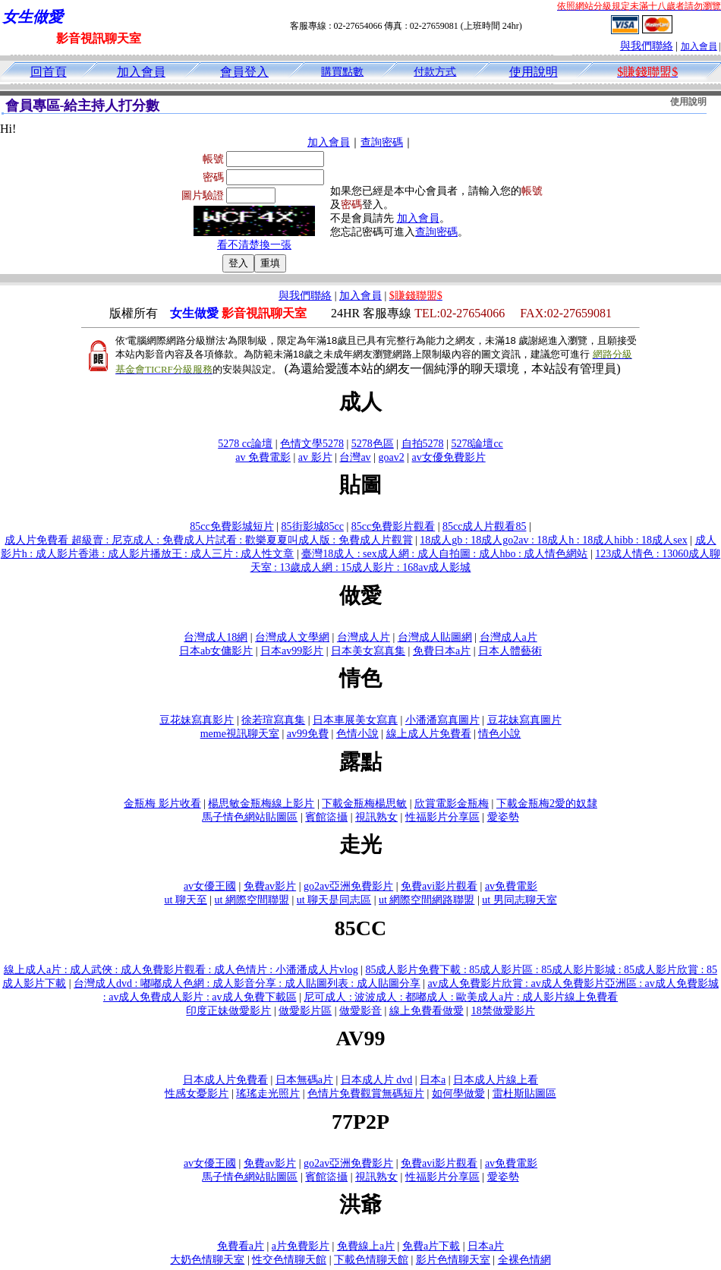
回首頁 (48, 71)
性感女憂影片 (196, 1093)
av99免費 (308, 733)
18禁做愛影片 (503, 1010)
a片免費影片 (300, 1246)
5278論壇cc (476, 443)
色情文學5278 (312, 443)
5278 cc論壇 (245, 443)
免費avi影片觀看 (439, 886)
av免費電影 (511, 886)
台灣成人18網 (215, 637)
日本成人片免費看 (225, 1080)
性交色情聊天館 (289, 1259)
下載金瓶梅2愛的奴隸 (546, 803)
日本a (433, 1080)
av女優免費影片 (448, 457)
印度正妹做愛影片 (228, 1010)
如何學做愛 (458, 1093)
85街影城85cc (313, 526)
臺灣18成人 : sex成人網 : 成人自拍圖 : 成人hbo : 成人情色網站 (444, 553)
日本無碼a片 (304, 1080)
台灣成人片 (363, 637)
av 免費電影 (263, 457)
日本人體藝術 (510, 651)
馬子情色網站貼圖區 (250, 817)
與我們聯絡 (646, 46)
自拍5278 (422, 443)
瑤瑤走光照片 (268, 1093)
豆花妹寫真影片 (196, 720)
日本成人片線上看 (495, 1080)
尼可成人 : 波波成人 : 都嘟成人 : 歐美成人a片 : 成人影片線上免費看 (461, 997)
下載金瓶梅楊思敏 (364, 803)
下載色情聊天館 (371, 1259)
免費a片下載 (431, 1246)
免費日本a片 (442, 651)
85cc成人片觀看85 (484, 526)
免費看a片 (240, 1246)
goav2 (391, 457)
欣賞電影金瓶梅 (451, 803)
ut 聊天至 (185, 900)
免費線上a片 (366, 1246)
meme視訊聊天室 (239, 733)
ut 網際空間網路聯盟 (426, 900)
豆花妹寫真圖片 (524, 720)
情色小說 (499, 733)
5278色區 (372, 443)
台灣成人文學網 (292, 637)
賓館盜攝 (326, 817)
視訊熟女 (376, 817)
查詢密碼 (381, 142)
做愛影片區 (305, 1010)
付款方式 (435, 71)
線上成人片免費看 (428, 733)
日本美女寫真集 (368, 651)
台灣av (354, 457)
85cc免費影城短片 (231, 526)
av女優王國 (210, 886)
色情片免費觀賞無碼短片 (365, 1093)
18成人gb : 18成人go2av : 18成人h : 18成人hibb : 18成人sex (553, 540)
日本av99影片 (291, 651)
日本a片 (486, 1246)
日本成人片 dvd (377, 1080)
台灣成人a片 (508, 637)
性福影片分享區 (442, 817)
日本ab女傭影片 (216, 651)
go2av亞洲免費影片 (348, 886)
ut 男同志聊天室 (519, 900)
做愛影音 (360, 1010)
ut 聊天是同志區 (334, 900)
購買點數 (342, 71)
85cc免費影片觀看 (393, 526)
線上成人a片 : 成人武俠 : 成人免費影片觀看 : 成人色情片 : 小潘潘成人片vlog (181, 969)
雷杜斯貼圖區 (524, 1093)
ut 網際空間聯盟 (252, 900)
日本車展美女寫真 (355, 720)
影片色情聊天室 (453, 1259)
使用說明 (533, 71)
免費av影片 (270, 886)
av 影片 (315, 457)
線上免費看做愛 (426, 1010)
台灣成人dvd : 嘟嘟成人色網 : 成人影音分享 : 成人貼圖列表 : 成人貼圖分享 (247, 983)
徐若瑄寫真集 (273, 720)
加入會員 (699, 46)
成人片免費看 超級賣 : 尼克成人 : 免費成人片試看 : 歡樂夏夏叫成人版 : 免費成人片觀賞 (208, 540)
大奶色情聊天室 (207, 1259)
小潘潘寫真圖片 (442, 720)
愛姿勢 (503, 817)
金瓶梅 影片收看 (162, 803)
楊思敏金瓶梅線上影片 (261, 803)
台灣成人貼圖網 (435, 637)
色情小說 (357, 733)
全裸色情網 (524, 1259)
